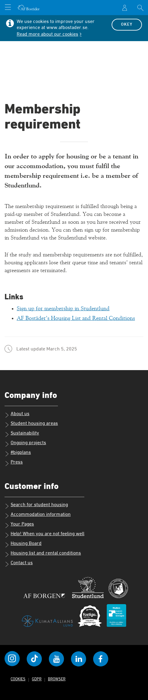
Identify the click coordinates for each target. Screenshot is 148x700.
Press (14, 463)
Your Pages (19, 525)
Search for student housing (36, 505)
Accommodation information (38, 515)
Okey (127, 24)
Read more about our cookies (47, 34)
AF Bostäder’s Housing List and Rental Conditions (76, 318)
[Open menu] (8, 7)
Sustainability (22, 434)
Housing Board (23, 544)
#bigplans (18, 453)
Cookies (18, 679)
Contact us (19, 563)
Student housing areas (31, 424)
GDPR (37, 679)
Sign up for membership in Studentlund (63, 308)
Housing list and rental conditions (43, 554)
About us (17, 414)
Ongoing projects (25, 443)
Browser (57, 679)
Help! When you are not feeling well (44, 534)
